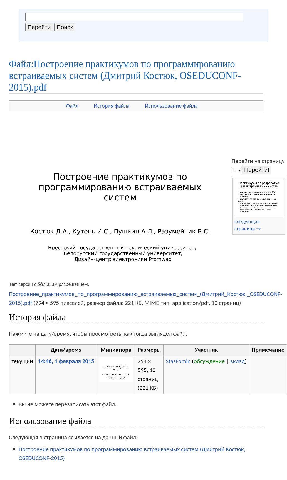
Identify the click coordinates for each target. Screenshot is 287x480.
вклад (237, 361)
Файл (72, 105)
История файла (112, 105)
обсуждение (209, 361)
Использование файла (171, 105)
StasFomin (178, 361)
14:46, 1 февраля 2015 (66, 361)
